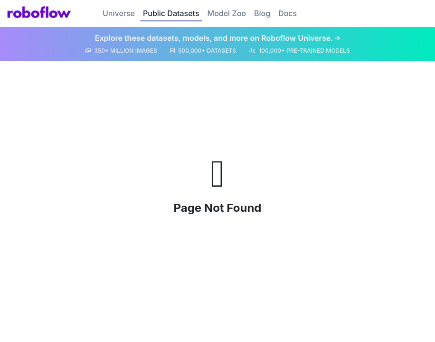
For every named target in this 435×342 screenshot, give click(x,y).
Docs (287, 13)
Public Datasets (171, 13)
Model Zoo (227, 13)
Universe (119, 13)
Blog (262, 13)
